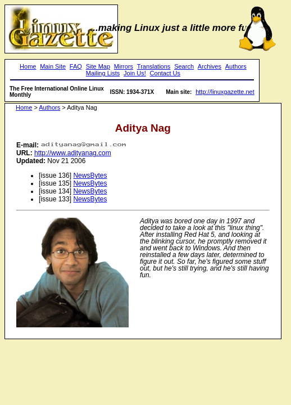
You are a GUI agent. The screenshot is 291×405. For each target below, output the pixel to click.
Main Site (53, 66)
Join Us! (135, 73)
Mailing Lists (103, 73)
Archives (209, 66)
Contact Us (165, 73)
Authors (236, 66)
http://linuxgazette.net (224, 91)
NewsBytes (90, 175)
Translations (154, 66)
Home (28, 66)
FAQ (76, 66)
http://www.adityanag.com (72, 153)
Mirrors (123, 66)
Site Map (98, 66)
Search (184, 66)
